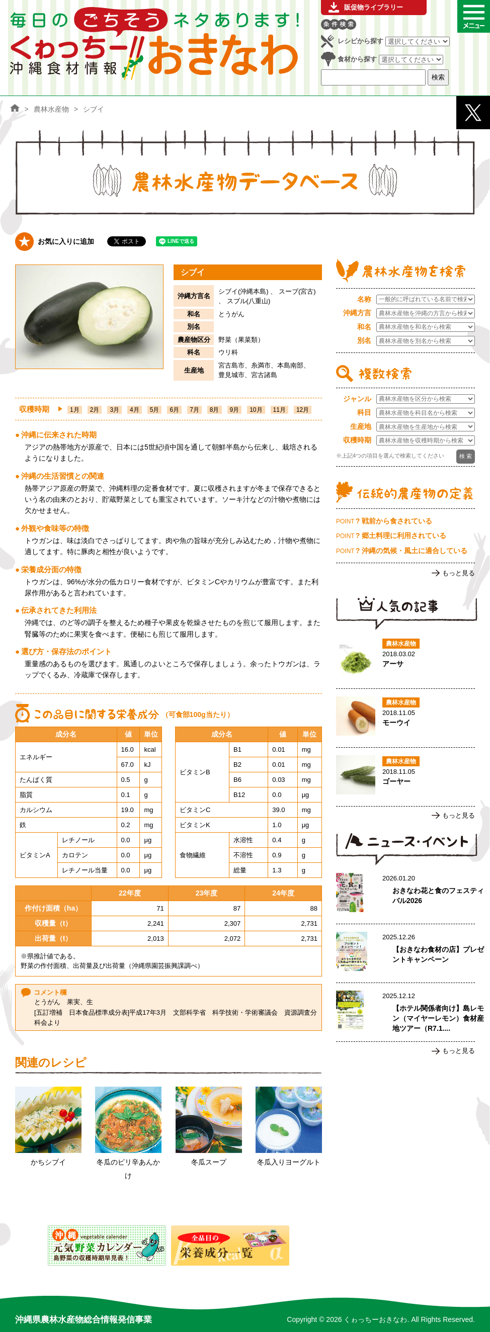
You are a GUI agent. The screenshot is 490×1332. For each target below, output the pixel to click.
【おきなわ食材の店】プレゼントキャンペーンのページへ (405, 953)
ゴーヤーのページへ (405, 777)
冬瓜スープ (208, 1162)
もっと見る (458, 573)
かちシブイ (48, 1162)
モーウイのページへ (405, 718)
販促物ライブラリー (373, 7)
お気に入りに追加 (66, 241)
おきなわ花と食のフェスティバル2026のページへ (405, 894)
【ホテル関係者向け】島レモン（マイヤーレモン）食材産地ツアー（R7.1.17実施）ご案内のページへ (405, 1012)
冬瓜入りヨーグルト (288, 1162)
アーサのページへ (405, 659)
